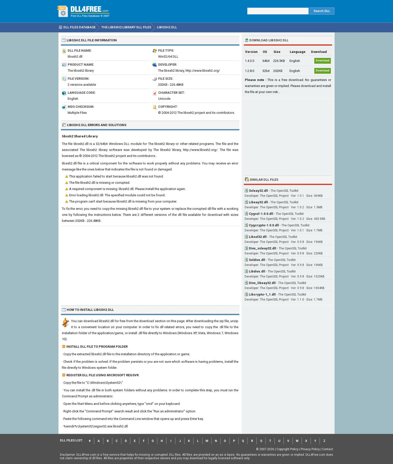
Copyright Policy (287, 449)
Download (322, 60)
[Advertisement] (150, 264)
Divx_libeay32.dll (262, 283)
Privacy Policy (310, 449)
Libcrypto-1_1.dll (262, 294)
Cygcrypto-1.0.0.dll (264, 225)
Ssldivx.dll (257, 260)
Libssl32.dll (258, 237)
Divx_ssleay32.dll (262, 248)
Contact (327, 449)
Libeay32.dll (258, 202)
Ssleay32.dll (258, 191)
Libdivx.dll (257, 271)
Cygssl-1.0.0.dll (261, 214)
